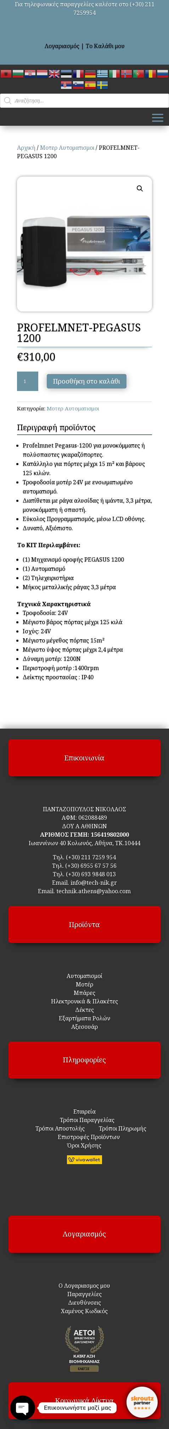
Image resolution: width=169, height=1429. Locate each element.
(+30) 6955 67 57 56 (91, 866)
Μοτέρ (84, 984)
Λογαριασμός (62, 46)
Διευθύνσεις (84, 1302)
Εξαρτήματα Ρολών (84, 1018)
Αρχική (26, 148)
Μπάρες (84, 993)
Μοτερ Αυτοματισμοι (67, 148)
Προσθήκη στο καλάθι (86, 381)
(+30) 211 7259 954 (91, 857)
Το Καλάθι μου (105, 46)
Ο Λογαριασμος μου (84, 1285)
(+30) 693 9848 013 (91, 874)
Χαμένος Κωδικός (84, 1311)
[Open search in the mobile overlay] (84, 101)
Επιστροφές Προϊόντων (84, 1137)
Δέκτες (84, 1010)
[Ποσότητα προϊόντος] (27, 381)
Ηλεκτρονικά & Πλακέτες (84, 1001)
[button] (140, 188)
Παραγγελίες (84, 1294)
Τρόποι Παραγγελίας (84, 1120)
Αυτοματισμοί (84, 976)
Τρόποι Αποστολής (60, 1128)
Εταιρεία (84, 1111)
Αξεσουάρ (84, 1027)
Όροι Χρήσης (84, 1145)
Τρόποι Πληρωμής (121, 1128)
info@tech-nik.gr (94, 883)
